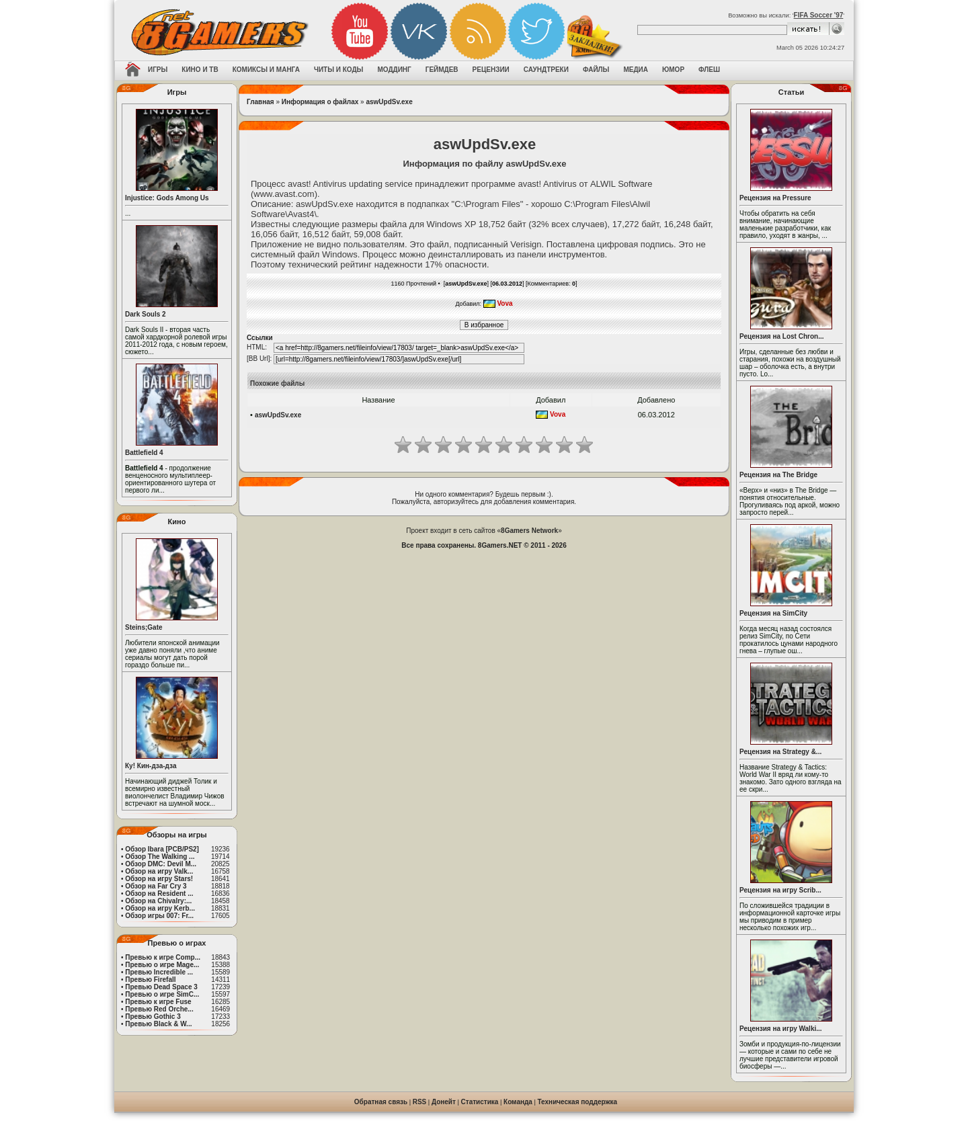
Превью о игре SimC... (162, 994)
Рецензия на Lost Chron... (781, 336)
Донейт (444, 1102)
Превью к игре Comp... (162, 957)
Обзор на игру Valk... (159, 871)
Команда (517, 1102)
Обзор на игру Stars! (159, 878)
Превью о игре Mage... (162, 964)
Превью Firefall (150, 979)
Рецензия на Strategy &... (780, 751)
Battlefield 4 (144, 452)
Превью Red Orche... (159, 1009)
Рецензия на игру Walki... (780, 1028)
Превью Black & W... (158, 1024)
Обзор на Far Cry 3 (155, 886)
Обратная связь (380, 1102)
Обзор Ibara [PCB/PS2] (162, 849)
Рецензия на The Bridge (778, 475)
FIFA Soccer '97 (819, 15)
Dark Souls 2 (145, 314)
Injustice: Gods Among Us (167, 198)
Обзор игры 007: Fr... (159, 915)
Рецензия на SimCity (773, 613)
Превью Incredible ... (159, 972)
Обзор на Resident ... (159, 893)
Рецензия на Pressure (775, 198)
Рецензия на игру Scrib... (780, 890)
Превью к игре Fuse (158, 1001)
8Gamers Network (529, 530)
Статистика (480, 1102)
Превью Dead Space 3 (161, 987)
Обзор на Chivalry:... (158, 901)
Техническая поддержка (578, 1102)
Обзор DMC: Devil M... (160, 864)
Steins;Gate (144, 627)
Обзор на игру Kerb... (160, 908)
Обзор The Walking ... (159, 856)
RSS (420, 1102)
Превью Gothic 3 (152, 1016)
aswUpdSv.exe (389, 102)
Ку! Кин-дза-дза (150, 766)
